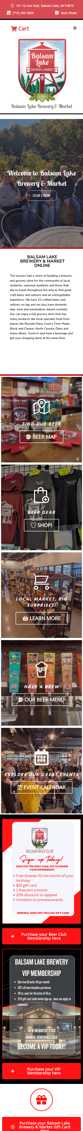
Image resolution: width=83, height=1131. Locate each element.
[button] (75, 28)
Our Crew (41, 195)
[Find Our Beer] (42, 407)
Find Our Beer (41, 424)
